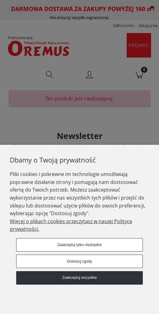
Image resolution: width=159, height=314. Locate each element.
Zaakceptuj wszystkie (79, 277)
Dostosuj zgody (79, 261)
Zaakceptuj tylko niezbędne (79, 245)
